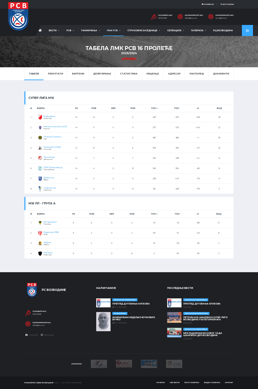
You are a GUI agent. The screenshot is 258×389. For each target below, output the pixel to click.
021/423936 (162, 18)
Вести (53, 30)
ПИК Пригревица (53, 167)
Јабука (47, 242)
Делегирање (102, 73)
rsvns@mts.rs (221, 18)
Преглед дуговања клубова (131, 303)
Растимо (48, 252)
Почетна (160, 382)
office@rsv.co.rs (191, 18)
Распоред (197, 73)
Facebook (208, 4)
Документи (221, 73)
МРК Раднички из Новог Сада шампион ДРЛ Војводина (202, 334)
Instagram (227, 4)
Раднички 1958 (51, 232)
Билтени (78, 73)
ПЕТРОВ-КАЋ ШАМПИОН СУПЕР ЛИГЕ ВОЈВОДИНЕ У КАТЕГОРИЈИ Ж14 (205, 318)
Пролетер (49, 157)
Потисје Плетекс (52, 136)
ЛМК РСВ (112, 30)
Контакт (229, 382)
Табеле (34, 73)
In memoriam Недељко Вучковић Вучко (133, 318)
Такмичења (89, 30)
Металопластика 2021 (55, 126)
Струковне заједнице (142, 30)
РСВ (68, 30)
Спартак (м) (50, 187)
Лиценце (152, 73)
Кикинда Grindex (52, 147)
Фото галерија (191, 382)
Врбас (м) (49, 177)
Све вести (175, 382)
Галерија (197, 30)
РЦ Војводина (223, 30)
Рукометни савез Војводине (38, 383)
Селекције (174, 30)
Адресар (174, 73)
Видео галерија (212, 382)
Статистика (128, 73)
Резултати (55, 73)
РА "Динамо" (50, 222)
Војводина (49, 116)
